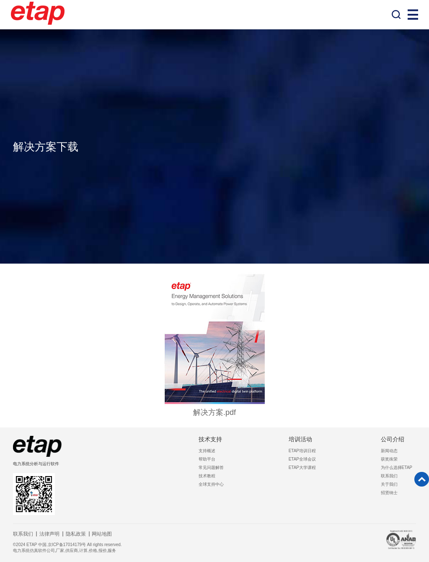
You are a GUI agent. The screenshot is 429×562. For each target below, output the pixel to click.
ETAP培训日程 (302, 450)
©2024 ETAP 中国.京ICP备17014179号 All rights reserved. (67, 544)
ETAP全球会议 (302, 459)
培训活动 (300, 439)
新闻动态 (389, 450)
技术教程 (207, 476)
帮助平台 (207, 459)
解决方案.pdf (214, 412)
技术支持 (210, 439)
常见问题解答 (211, 467)
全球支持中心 (211, 484)
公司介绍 (392, 439)
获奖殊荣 (389, 459)
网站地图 (102, 534)
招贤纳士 (389, 492)
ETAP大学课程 (302, 467)
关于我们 (389, 484)
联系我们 (389, 476)
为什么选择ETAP (396, 467)
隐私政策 (76, 534)
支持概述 (207, 450)
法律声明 (49, 534)
